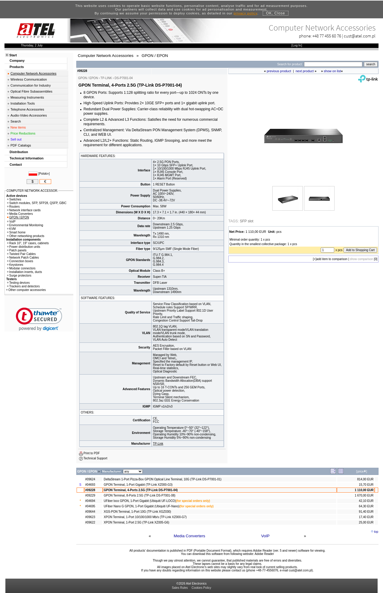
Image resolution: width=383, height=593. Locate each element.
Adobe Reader (264, 554)
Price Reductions (22, 133)
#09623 (90, 517)
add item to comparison (331, 259)
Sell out (16, 139)
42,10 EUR (366, 501)
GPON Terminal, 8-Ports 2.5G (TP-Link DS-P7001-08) (139, 495)
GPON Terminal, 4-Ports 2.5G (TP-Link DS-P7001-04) (141, 490)
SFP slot (246, 221)
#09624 (90, 479)
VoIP (265, 536)
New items (18, 127)
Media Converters (189, 536)
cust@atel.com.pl (360, 36)
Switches (14, 199)
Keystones (15, 264)
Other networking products (25, 236)
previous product (279, 71)
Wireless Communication (28, 79)
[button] (39, 319)
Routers (13, 206)
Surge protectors (19, 275)
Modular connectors (21, 268)
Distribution (19, 152)
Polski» (44, 173)
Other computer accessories (26, 290)
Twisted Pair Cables (21, 254)
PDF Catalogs (20, 145)
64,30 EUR (366, 506)
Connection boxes (20, 261)
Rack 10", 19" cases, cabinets (28, 243)
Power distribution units (23, 246)
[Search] (333, 64)
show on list (332, 71)
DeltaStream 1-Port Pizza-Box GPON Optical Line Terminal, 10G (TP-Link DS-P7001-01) (162, 479)
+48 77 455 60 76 (326, 36)
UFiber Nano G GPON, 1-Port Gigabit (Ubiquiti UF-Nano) (142, 506)
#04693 (90, 484)
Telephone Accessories (27, 109)
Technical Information (26, 158)
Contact (16, 164)
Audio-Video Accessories (28, 115)
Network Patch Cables (23, 257)
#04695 (90, 506)
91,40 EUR (366, 511)
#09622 (90, 522)
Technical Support (95, 458)
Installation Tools (22, 103)
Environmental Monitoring (25, 225)
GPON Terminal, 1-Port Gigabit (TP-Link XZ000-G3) (138, 484)
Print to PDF (91, 453)
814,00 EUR (365, 479)
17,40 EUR (366, 517)
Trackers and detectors (23, 286)
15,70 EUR (366, 484)
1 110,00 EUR (364, 490)
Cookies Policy (201, 587)
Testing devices (18, 282)
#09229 (90, 495)
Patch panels (17, 250)
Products (17, 67)
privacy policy (245, 13)
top (376, 531)
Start (13, 55)
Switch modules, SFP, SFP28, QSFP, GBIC (36, 203)
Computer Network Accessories (33, 73)
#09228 (90, 490)
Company (17, 60)
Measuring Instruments (27, 97)
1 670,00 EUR (364, 495)
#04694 (90, 501)
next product (305, 71)
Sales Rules (180, 587)
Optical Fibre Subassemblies (31, 91)
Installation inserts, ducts (24, 272)
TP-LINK (106, 78)
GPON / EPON (18, 217)
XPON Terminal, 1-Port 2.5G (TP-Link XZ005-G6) (136, 522)
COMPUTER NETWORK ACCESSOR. (32, 190)
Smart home (16, 232)
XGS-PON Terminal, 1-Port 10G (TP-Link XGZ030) (137, 511)
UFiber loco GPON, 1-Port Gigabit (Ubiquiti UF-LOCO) (140, 501)
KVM (11, 228)
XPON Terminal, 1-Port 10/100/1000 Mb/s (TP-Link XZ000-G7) (145, 517)
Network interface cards (24, 210)
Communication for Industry (30, 85)
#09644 (90, 511)
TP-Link (158, 443)
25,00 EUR (366, 522)
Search (15, 121)
